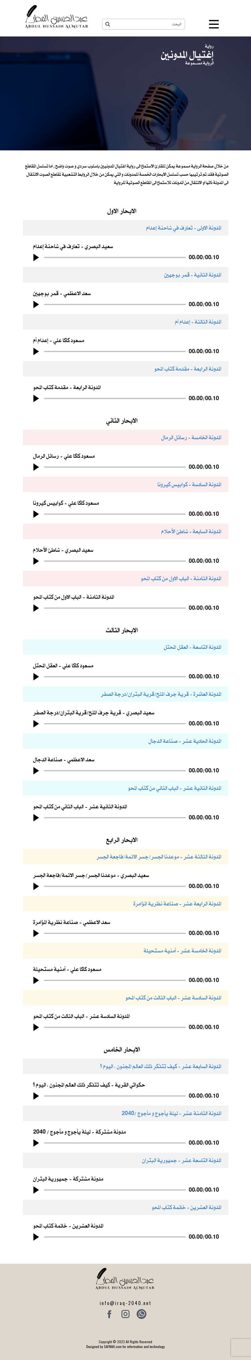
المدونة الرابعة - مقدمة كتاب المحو (187, 368)
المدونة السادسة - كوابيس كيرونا (189, 484)
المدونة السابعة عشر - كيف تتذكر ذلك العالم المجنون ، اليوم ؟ (160, 1066)
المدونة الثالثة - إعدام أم (198, 321)
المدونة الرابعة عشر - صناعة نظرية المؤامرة (177, 903)
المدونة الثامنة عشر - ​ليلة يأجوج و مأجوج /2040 (171, 1113)
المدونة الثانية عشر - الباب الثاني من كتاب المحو (174, 788)
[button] (36, 257)
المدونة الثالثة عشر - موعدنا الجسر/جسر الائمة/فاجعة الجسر (159, 856)
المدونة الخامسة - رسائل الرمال (191, 437)
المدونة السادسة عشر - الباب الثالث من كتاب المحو (173, 997)
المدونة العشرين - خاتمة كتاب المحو (186, 1207)
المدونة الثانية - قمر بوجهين (192, 274)
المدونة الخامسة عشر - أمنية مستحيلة (182, 950)
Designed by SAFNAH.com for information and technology (125, 1346)
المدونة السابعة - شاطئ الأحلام (191, 531)
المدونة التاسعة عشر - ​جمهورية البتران (181, 1160)
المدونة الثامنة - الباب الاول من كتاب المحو (181, 578)
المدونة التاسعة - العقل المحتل (192, 647)
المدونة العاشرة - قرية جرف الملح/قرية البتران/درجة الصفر (161, 694)
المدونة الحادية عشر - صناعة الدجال (184, 741)
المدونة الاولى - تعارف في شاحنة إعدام (183, 227)
